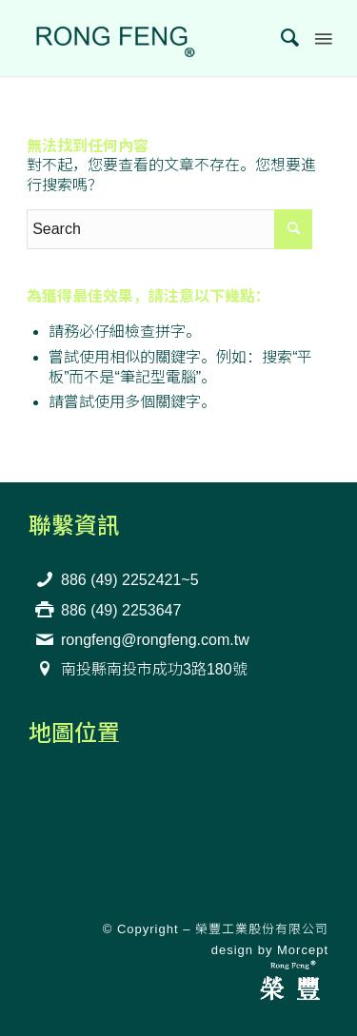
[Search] (281, 38)
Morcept (302, 950)
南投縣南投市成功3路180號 (154, 669)
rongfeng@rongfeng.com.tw (155, 640)
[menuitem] (281, 38)
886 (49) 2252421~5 (130, 580)
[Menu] (321, 38)
